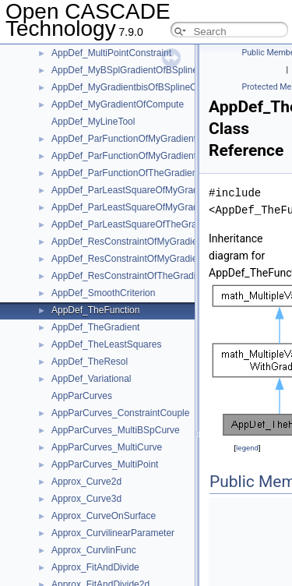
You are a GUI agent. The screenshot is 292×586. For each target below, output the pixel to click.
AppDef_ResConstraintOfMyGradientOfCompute (152, 258)
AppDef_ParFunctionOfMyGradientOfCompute (147, 155)
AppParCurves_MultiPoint (104, 464)
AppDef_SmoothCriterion (103, 293)
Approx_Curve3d (86, 498)
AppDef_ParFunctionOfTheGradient (125, 173)
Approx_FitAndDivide (95, 567)
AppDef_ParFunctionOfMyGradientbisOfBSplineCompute (169, 138)
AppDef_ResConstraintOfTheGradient (130, 275)
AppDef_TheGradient (95, 327)
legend (247, 447)
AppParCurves (81, 395)
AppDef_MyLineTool (93, 121)
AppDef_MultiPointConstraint (111, 53)
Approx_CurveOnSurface (103, 515)
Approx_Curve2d (86, 481)
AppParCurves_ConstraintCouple (120, 413)
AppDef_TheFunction (95, 310)
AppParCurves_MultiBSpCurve (115, 430)
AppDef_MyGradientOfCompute (117, 104)
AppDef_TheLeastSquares (106, 344)
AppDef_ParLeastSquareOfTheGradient (134, 224)
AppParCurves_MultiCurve (106, 447)
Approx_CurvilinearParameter (112, 533)
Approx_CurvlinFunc (93, 550)
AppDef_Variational (91, 378)
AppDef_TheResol (89, 361)
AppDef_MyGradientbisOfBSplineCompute (139, 87)
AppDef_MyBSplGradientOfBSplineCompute (143, 70)
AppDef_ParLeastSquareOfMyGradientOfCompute (156, 207)
